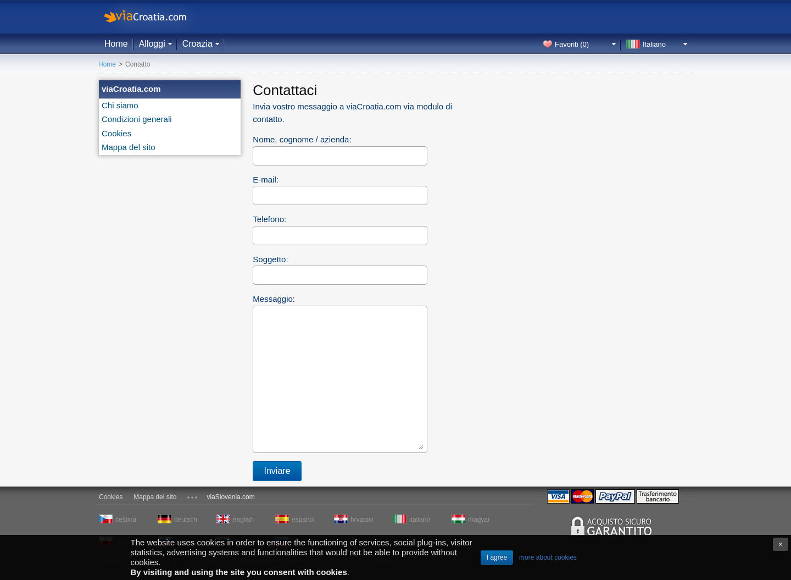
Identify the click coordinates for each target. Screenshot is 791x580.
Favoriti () (572, 44)
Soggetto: (270, 259)
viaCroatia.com (156, 17)
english (243, 519)
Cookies (116, 133)
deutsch (185, 519)
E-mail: (265, 179)
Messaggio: (274, 298)
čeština (125, 519)
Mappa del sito (128, 147)
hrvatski (361, 519)
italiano (419, 519)
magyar (479, 519)
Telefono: (269, 219)
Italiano (654, 44)
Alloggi (152, 43)
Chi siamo (120, 105)
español (303, 519)
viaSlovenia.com (230, 497)
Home (116, 43)
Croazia (197, 43)
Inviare (277, 471)
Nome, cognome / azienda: (302, 139)
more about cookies (548, 557)
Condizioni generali (137, 119)
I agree (497, 557)
